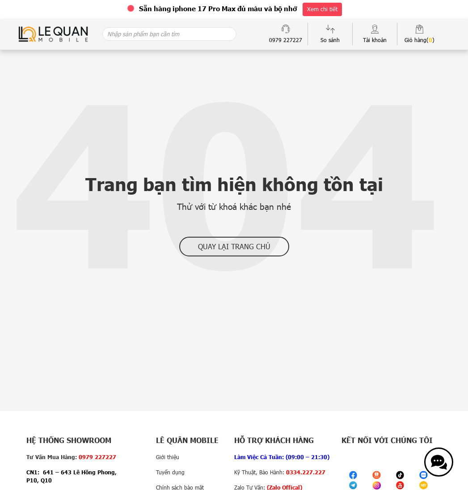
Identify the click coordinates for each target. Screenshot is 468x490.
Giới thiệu (167, 457)
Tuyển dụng (170, 472)
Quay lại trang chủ (234, 246)
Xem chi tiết (322, 9)
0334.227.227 (305, 472)
